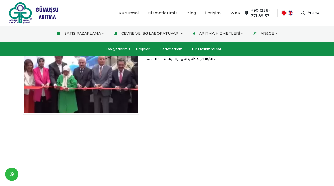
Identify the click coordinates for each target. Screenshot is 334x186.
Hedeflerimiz (171, 49)
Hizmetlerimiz (163, 12)
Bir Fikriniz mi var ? (208, 49)
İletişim (213, 12)
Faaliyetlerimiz (118, 49)
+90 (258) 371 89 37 (257, 13)
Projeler (143, 49)
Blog (191, 12)
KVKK (234, 12)
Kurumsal (129, 12)
